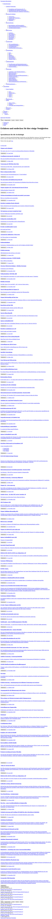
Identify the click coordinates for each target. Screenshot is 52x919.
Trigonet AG (6, 122)
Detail (4, 125)
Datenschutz (3, 917)
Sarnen (17, 120)
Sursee (21, 120)
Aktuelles (5, 123)
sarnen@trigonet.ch (18, 896)
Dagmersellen (7, 120)
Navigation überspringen (6, 1)
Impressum (3, 117)
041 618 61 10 (10, 889)
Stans (2, 120)
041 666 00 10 (11, 896)
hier (12, 141)
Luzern (13, 120)
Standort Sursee (4, 899)
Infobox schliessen (5, 886)
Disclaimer (8, 117)
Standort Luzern (4, 894)
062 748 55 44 (14, 892)
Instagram (3, 915)
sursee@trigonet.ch (18, 899)
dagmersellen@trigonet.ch (23, 892)
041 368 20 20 (11, 894)
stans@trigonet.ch (18, 889)
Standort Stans (4, 889)
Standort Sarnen (4, 896)
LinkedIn (7, 915)
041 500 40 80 (11, 899)
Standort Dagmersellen (6, 892)
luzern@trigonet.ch (18, 894)
